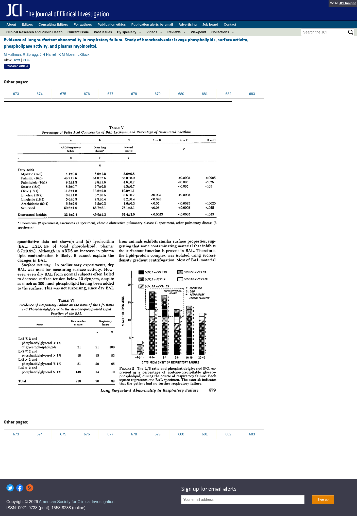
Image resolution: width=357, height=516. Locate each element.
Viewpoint (198, 32)
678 (134, 94)
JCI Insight (347, 3)
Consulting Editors (53, 24)
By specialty (126, 32)
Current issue (78, 32)
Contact (230, 24)
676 (87, 94)
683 (252, 94)
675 (63, 94)
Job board (210, 24)
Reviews (174, 32)
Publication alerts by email (152, 24)
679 (157, 94)
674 (39, 94)
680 (181, 94)
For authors (83, 24)
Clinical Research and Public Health (34, 32)
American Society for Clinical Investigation (76, 502)
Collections (220, 32)
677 (110, 94)
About (11, 24)
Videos (151, 32)
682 (228, 94)
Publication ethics (111, 24)
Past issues (103, 32)
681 (205, 94)
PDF (26, 60)
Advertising (188, 24)
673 (16, 94)
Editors (27, 24)
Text (16, 60)
